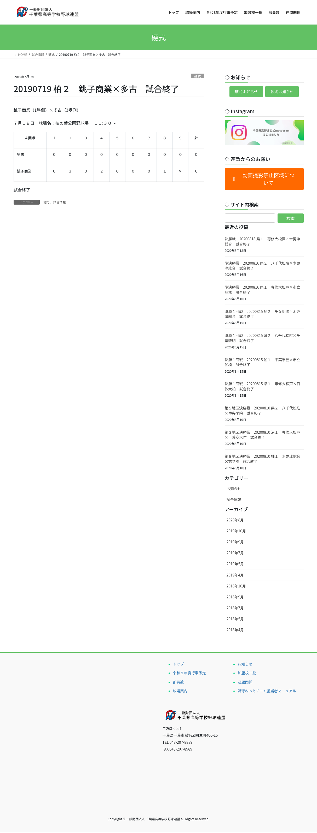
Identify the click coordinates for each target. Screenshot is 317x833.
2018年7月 (235, 609)
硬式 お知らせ (244, 92)
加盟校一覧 (247, 674)
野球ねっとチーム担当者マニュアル (267, 692)
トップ (178, 665)
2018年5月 (235, 620)
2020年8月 (235, 521)
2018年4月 (235, 631)
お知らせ (234, 490)
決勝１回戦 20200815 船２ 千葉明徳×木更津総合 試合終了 (262, 315)
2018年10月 (236, 587)
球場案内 (180, 692)
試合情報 (59, 202)
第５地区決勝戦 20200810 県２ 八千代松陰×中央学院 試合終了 (262, 412)
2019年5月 (235, 565)
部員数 (178, 683)
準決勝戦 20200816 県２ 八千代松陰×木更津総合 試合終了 (262, 267)
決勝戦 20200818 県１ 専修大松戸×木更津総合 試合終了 (262, 242)
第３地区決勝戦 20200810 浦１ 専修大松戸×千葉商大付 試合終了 (262, 436)
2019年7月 (235, 554)
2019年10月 (236, 532)
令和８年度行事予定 (189, 674)
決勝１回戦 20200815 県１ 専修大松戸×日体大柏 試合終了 (262, 388)
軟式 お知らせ (284, 92)
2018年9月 (235, 598)
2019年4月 (235, 576)
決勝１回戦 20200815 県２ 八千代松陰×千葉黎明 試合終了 (262, 339)
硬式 (197, 76)
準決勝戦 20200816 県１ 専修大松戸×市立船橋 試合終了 (262, 291)
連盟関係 (245, 683)
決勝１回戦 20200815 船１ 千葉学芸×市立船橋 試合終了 (262, 363)
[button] (264, 180)
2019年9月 (235, 543)
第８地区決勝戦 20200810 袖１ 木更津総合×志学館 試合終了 (262, 460)
